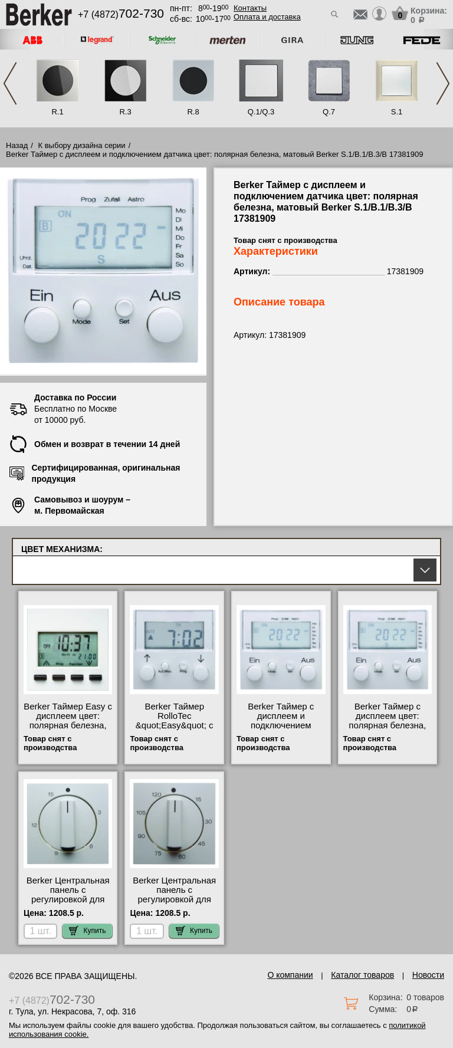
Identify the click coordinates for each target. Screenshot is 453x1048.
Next (443, 83)
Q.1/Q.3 (261, 111)
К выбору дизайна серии (82, 145)
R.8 (193, 111)
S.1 (397, 111)
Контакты (250, 8)
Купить (87, 930)
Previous (10, 83)
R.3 (125, 111)
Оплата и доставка (267, 16)
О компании (290, 975)
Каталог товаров (362, 975)
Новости (428, 975)
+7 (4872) (121, 14)
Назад (17, 145)
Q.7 (329, 111)
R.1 (57, 111)
